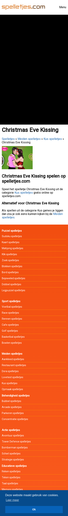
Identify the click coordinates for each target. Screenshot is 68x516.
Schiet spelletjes (11, 453)
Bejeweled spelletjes (13, 278)
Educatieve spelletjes (14, 466)
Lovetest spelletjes (12, 377)
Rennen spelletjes (12, 318)
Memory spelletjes (12, 489)
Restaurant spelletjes (14, 365)
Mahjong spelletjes (12, 248)
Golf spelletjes (10, 330)
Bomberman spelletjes (15, 447)
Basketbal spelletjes (13, 336)
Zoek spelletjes (10, 260)
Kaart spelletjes (10, 242)
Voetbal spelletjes (12, 306)
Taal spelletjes (10, 483)
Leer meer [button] (12, 500)
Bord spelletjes (10, 272)
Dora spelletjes (10, 371)
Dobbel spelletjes (11, 284)
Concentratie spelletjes (15, 419)
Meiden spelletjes (29, 139)
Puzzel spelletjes (12, 230)
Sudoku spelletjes (12, 236)
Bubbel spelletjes (11, 401)
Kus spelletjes (53, 139)
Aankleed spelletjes (13, 359)
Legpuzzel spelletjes (13, 290)
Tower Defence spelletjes (16, 441)
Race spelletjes (10, 312)
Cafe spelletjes (10, 324)
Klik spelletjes (9, 254)
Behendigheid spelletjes (16, 395)
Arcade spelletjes (12, 407)
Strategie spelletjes (13, 459)
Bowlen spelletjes (12, 342)
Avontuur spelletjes (13, 435)
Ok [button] (34, 509)
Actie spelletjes (11, 430)
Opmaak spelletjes (12, 389)
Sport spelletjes (11, 301)
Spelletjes (8, 139)
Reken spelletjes (11, 471)
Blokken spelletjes (12, 266)
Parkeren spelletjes (13, 413)
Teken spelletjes (11, 477)
